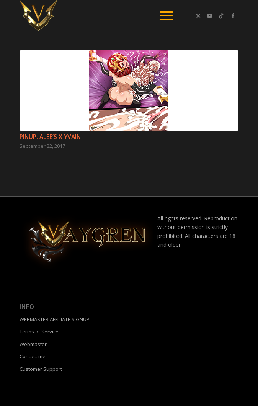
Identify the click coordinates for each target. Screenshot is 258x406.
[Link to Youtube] (210, 15)
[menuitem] (162, 15)
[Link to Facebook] (232, 15)
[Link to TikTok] (221, 15)
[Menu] (162, 15)
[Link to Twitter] (198, 15)
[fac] (107, 15)
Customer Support (41, 369)
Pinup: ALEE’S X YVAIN (50, 137)
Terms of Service (39, 331)
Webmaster (33, 344)
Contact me (33, 356)
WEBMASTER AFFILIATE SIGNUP (55, 319)
